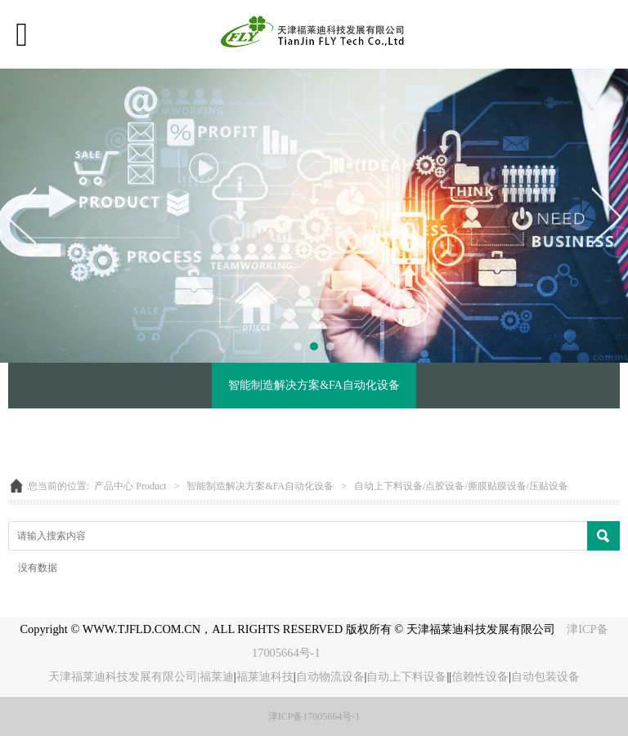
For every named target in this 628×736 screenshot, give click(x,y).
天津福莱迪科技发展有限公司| (124, 676)
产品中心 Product (130, 486)
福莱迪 (217, 676)
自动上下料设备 (406, 676)
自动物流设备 (330, 676)
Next (606, 215)
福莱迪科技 (265, 676)
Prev (22, 215)
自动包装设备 (545, 676)
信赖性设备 (480, 676)
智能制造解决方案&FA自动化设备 (314, 385)
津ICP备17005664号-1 (314, 716)
